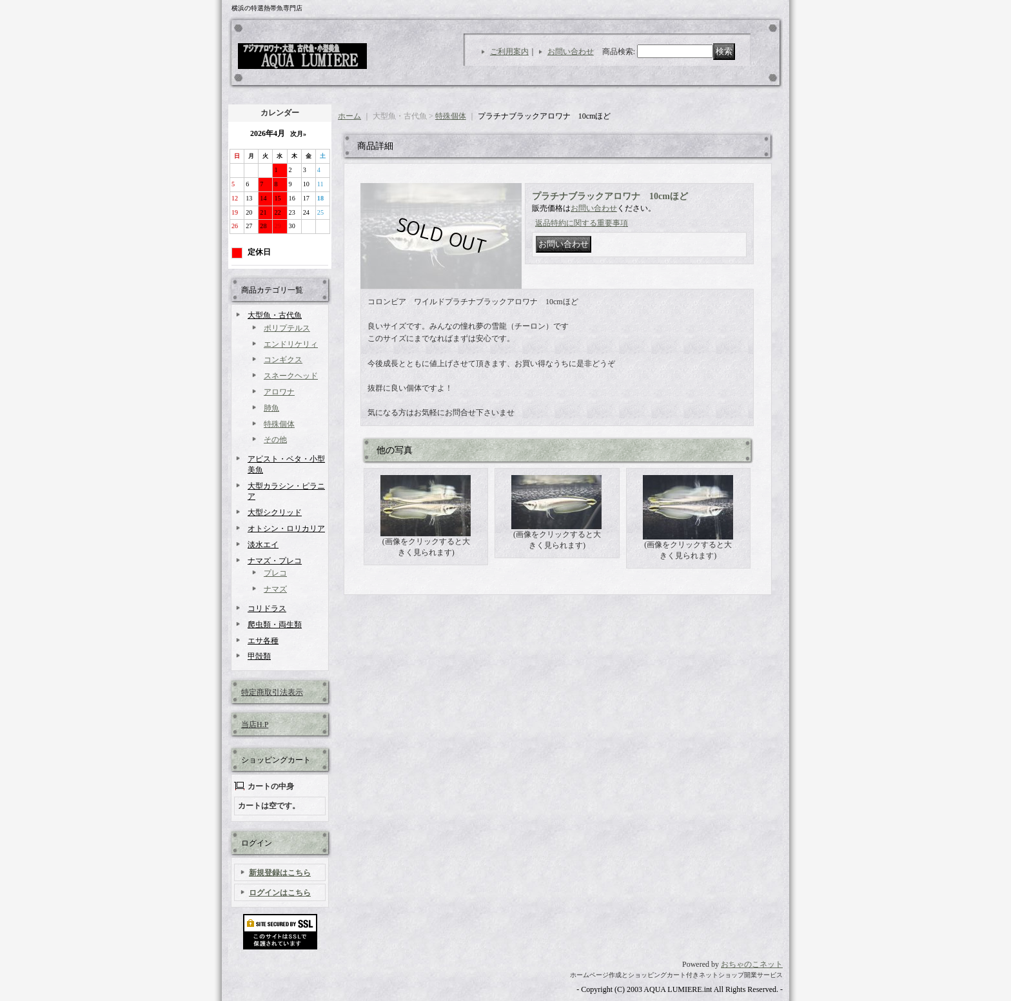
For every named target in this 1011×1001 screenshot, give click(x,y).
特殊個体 (279, 424)
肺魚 (271, 408)
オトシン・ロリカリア (286, 528)
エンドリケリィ (291, 344)
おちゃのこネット (752, 964)
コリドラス (267, 608)
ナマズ (275, 589)
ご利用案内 (509, 51)
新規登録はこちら (280, 872)
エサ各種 (263, 640)
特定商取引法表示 (272, 692)
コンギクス (283, 359)
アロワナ (279, 391)
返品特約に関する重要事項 (581, 223)
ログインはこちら (280, 892)
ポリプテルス (287, 328)
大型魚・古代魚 (275, 315)
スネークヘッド (291, 375)
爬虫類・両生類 (275, 624)
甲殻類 (259, 656)
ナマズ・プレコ (275, 560)
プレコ (275, 573)
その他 (275, 439)
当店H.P (254, 724)
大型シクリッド (275, 512)
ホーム (349, 116)
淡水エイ (263, 544)
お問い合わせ (570, 51)
